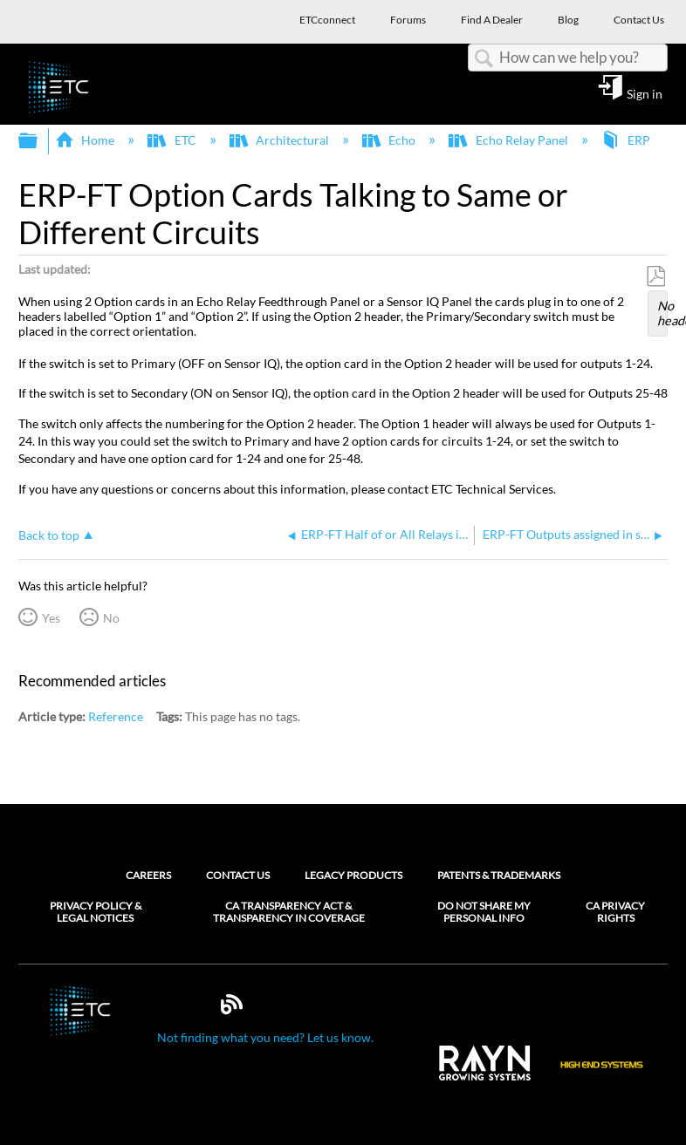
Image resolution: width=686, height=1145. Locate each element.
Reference (115, 716)
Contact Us (238, 875)
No (111, 617)
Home (86, 140)
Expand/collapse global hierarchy (39, 141)
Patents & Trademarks (498, 875)
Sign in (644, 93)
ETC (172, 140)
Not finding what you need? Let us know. (265, 1037)
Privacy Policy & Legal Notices (95, 912)
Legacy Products (353, 875)
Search (483, 58)
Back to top (48, 535)
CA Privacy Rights (615, 912)
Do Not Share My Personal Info (484, 912)
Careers (148, 875)
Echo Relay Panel (509, 140)
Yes (51, 617)
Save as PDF (655, 277)
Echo (390, 140)
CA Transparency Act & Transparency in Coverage (289, 912)
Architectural (281, 140)
